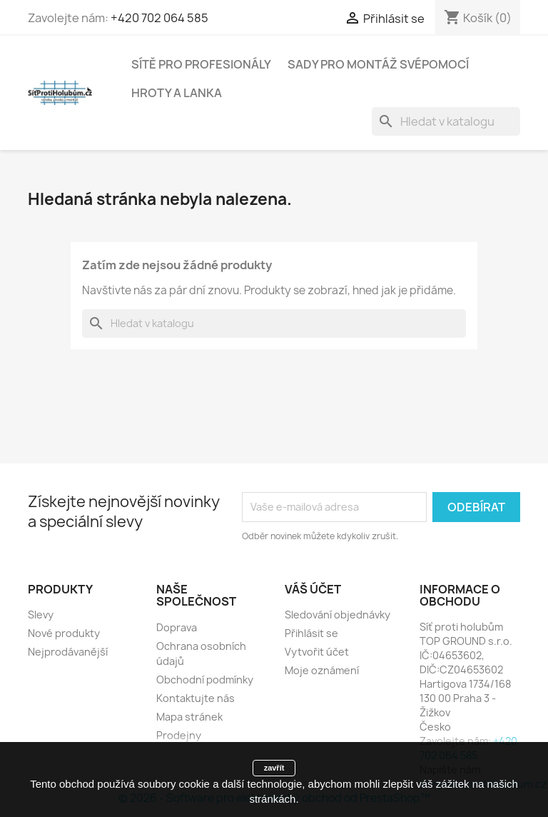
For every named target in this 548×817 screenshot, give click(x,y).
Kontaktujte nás (195, 698)
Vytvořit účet (317, 651)
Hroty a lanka (176, 93)
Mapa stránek (189, 716)
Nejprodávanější (68, 651)
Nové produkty (64, 633)
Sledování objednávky (337, 614)
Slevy (41, 614)
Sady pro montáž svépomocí (378, 64)
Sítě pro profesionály (201, 64)
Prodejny (178, 735)
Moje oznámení (322, 670)
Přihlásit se (311, 633)
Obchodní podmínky (204, 679)
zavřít (274, 767)
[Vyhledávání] (446, 121)
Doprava (176, 627)
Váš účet (313, 589)
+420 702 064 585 (159, 18)
